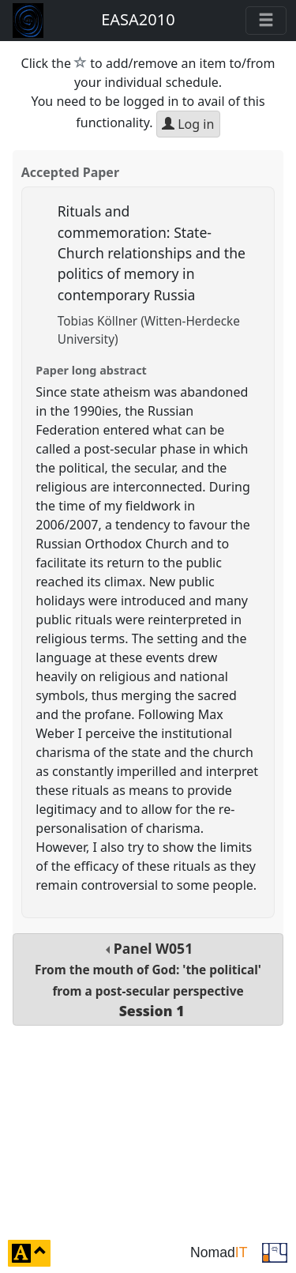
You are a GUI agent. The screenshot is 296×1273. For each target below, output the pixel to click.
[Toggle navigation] (266, 20)
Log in (188, 124)
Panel (148, 979)
